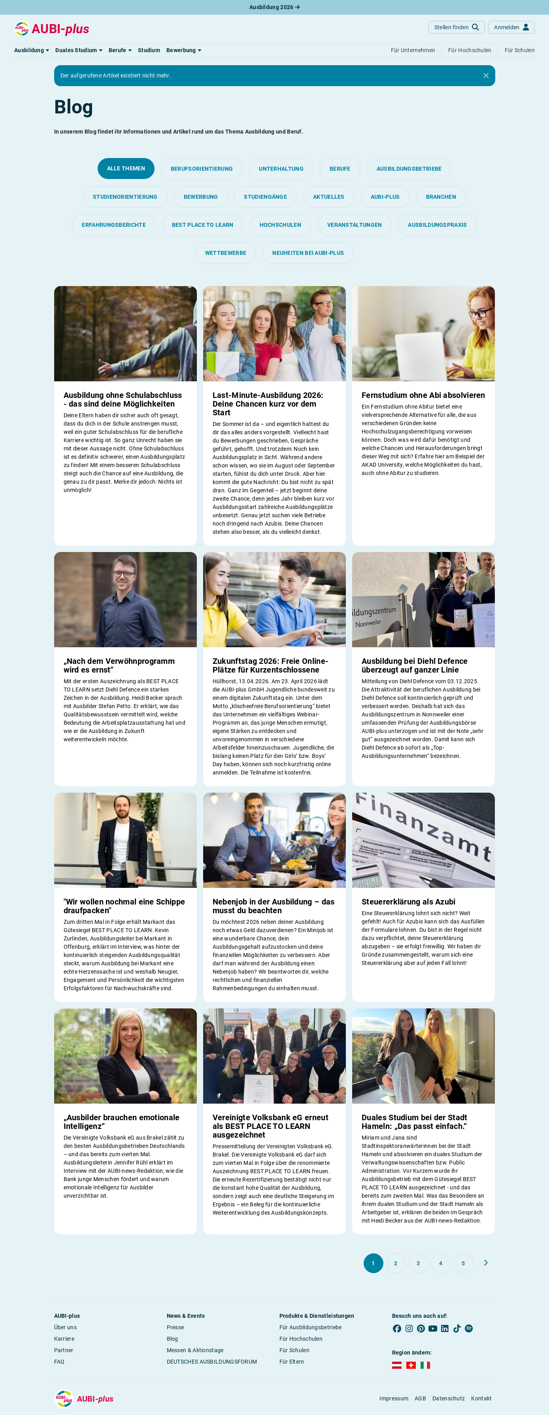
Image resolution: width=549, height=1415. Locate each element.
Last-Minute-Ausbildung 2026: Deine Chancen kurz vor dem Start (268, 403)
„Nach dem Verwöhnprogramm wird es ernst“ (119, 665)
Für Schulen (294, 1350)
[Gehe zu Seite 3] (418, 1263)
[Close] (486, 76)
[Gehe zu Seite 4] (441, 1263)
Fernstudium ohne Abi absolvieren (423, 395)
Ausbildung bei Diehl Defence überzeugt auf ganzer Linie (415, 665)
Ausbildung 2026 (274, 7)
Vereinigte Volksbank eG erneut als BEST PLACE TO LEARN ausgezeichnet (270, 1126)
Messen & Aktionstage (195, 1350)
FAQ (59, 1361)
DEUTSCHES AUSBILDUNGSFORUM (212, 1361)
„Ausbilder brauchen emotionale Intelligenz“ (122, 1122)
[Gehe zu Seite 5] (464, 1263)
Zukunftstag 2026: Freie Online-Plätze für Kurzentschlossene (270, 665)
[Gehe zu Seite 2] (396, 1263)
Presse (175, 1327)
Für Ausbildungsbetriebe (310, 1327)
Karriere (64, 1339)
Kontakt (481, 1398)
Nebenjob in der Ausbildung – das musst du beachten (274, 906)
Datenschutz (448, 1398)
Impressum (393, 1398)
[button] (31, 50)
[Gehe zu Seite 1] (373, 1263)
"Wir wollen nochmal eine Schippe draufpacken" (124, 906)
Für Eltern (291, 1361)
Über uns (65, 1327)
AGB (420, 1398)
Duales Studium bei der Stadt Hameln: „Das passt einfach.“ (414, 1122)
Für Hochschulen (301, 1339)
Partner (64, 1350)
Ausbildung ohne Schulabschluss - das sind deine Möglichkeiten (123, 399)
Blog (172, 1339)
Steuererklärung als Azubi (409, 901)
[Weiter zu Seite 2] (485, 1262)
